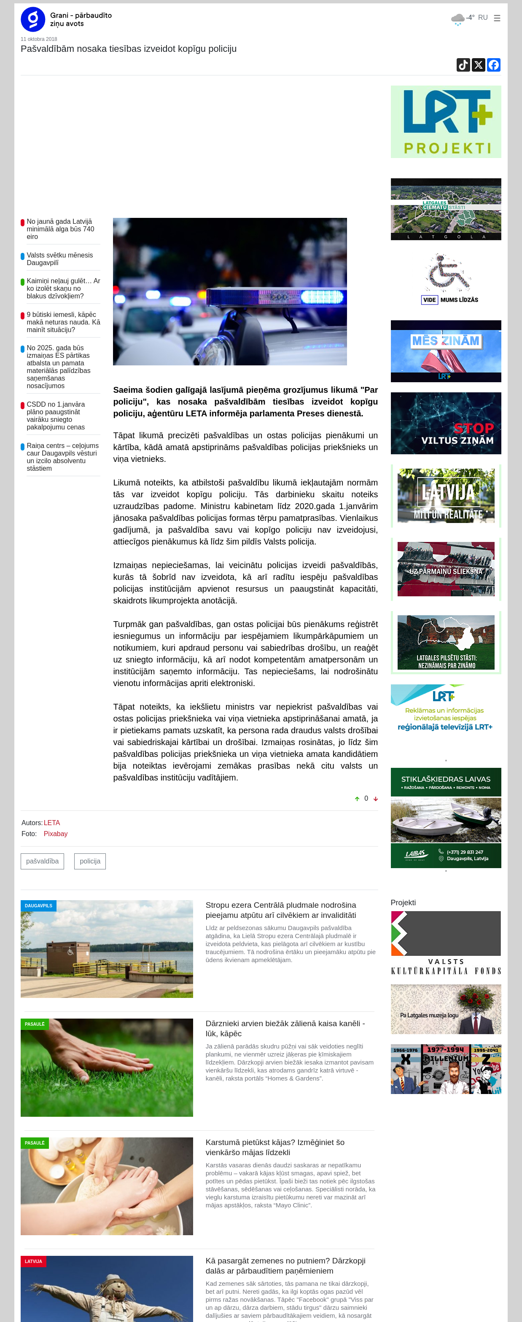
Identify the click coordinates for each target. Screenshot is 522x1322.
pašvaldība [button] (42, 861)
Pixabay (56, 833)
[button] (495, 17)
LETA (52, 822)
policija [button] (90, 861)
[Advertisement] (199, 149)
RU (483, 17)
